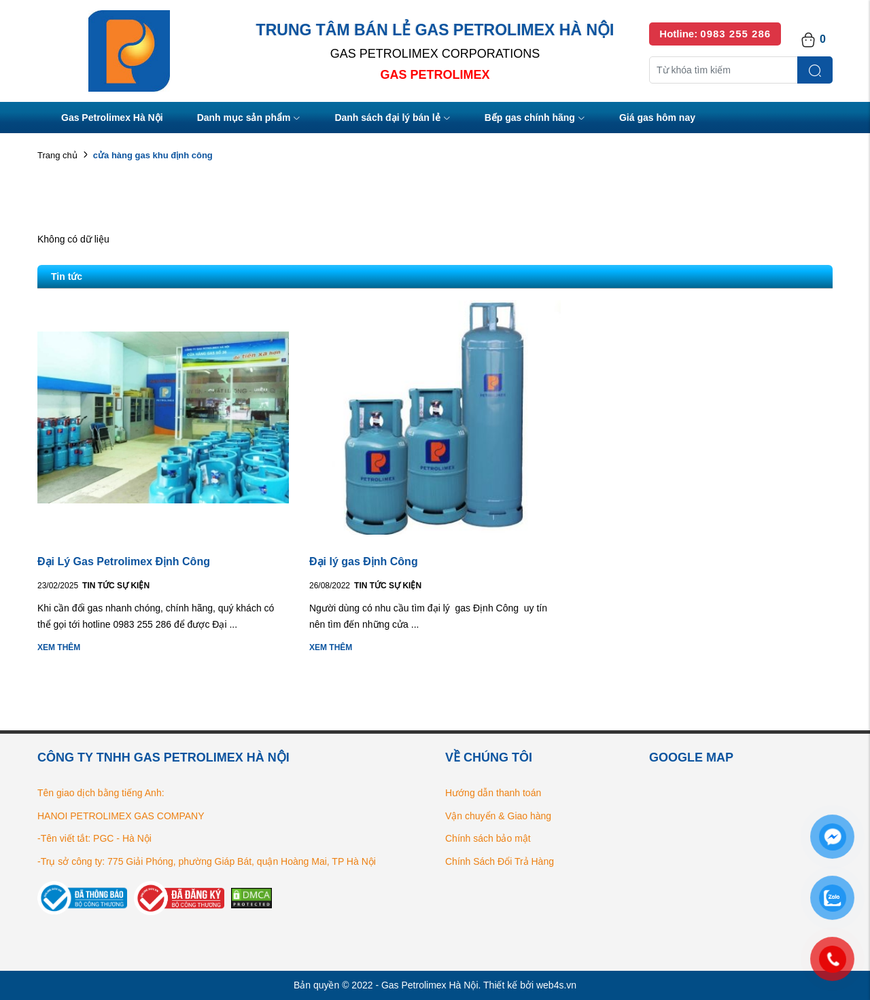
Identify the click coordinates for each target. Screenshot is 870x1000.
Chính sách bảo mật (488, 838)
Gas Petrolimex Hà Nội (112, 117)
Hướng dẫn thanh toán (493, 792)
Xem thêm (58, 647)
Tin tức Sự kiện (116, 585)
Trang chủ (57, 155)
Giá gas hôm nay (657, 117)
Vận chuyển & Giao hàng (498, 815)
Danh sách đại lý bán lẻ (392, 118)
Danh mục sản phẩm (249, 118)
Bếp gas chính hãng (535, 118)
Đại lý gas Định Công (363, 561)
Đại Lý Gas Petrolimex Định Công (123, 561)
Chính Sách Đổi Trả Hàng (499, 861)
